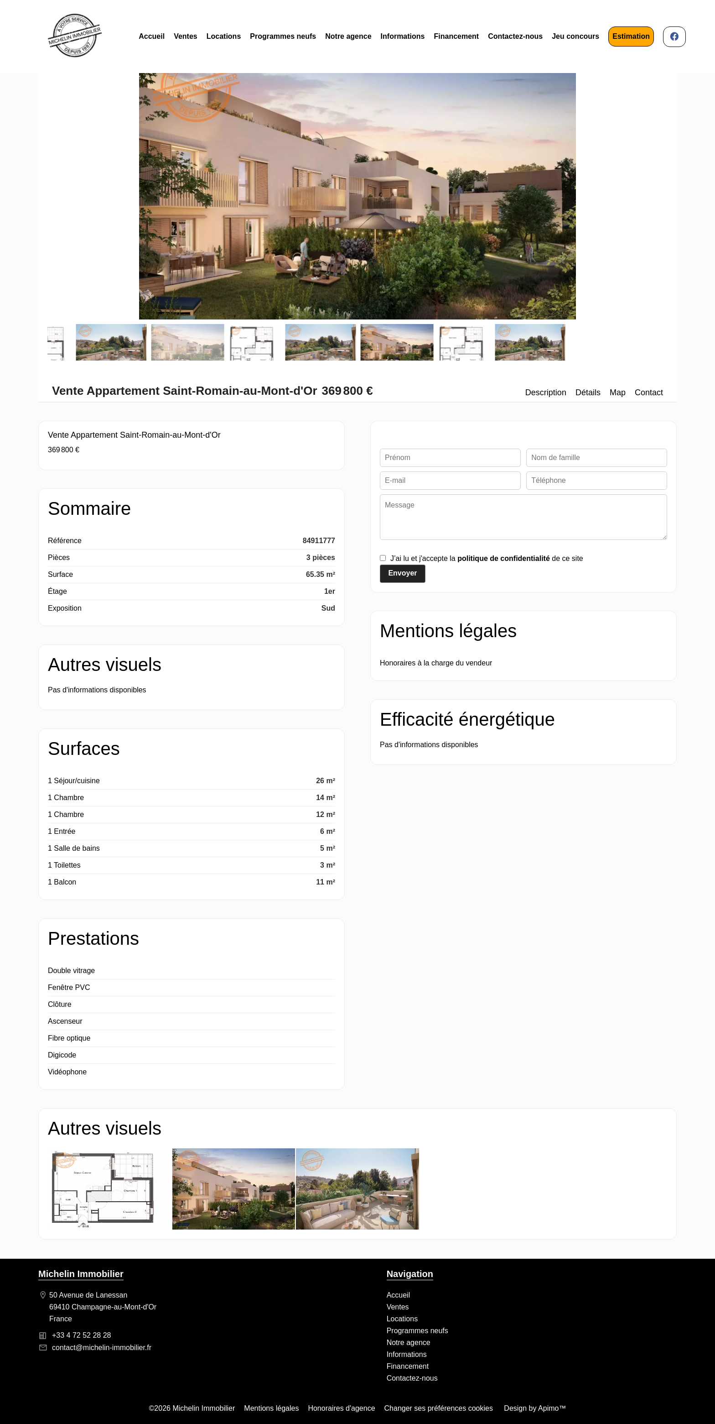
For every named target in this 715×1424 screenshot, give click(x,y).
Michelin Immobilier (81, 1274)
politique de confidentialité (503, 558)
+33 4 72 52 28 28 (81, 1335)
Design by (534, 1408)
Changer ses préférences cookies (438, 1408)
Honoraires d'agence (341, 1408)
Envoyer (402, 573)
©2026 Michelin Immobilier (192, 1408)
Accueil (74, 36)
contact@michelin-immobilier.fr (101, 1347)
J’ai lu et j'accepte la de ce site (486, 558)
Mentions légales (271, 1408)
